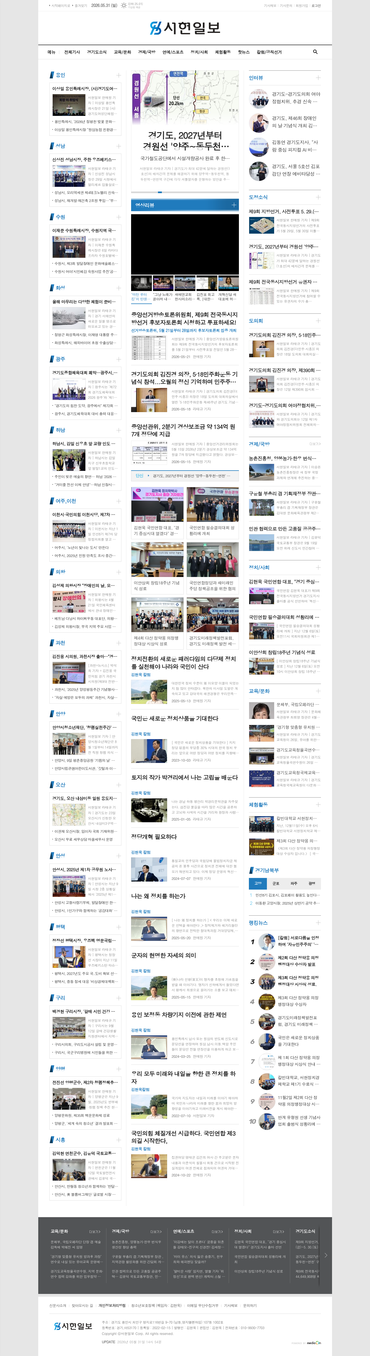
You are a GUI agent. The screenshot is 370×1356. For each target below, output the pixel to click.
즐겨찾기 (81, 5)
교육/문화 (122, 52)
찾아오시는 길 (82, 1306)
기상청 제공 (134, 7)
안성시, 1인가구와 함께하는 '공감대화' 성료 (86, 910)
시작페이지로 (61, 5)
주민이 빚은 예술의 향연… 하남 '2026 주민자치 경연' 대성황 (86, 476)
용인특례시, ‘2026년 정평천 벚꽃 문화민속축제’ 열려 (86, 121)
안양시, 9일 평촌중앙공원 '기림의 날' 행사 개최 (86, 760)
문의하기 (250, 1306)
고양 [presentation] (257, 883)
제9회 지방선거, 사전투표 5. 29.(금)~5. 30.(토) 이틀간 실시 (193, 472)
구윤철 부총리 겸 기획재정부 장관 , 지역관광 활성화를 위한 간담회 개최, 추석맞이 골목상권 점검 (137, 1259)
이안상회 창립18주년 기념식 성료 (258, 1271)
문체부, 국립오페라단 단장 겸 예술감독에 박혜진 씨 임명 (76, 1244)
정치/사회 (199, 52)
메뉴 (51, 52)
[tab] (258, 884)
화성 (60, 288)
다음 (326, 1255)
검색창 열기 (315, 52)
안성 (60, 855)
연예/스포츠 (172, 52)
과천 (60, 642)
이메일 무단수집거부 (203, 1306)
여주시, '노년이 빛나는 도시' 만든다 (82, 547)
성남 (60, 145)
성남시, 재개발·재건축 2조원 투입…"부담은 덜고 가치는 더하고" (86, 200)
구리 (60, 997)
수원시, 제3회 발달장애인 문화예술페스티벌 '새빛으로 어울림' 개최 (86, 263)
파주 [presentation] (293, 883)
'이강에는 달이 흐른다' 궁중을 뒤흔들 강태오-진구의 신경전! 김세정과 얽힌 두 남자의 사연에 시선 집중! (198, 1244)
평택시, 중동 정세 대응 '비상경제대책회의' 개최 (86, 981)
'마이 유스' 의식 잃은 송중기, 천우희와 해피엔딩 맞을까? (198, 1259)
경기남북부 (267, 870)
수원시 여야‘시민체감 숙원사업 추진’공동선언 (86, 271)
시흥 (60, 1139)
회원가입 (302, 5)
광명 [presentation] (311, 883)
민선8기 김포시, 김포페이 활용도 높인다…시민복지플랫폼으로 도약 (288, 895)
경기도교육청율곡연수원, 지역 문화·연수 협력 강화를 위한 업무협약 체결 (77, 1274)
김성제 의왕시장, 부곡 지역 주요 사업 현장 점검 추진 (86, 626)
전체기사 (72, 52)
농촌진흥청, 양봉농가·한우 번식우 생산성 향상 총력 (136, 1244)
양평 (60, 1068)
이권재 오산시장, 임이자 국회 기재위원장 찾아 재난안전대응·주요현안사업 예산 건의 (86, 831)
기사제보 (270, 5)
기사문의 (286, 5)
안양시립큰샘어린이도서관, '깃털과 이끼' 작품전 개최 (86, 768)
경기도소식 (97, 52)
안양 (60, 713)
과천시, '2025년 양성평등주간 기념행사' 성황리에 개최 (86, 689)
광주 (60, 359)
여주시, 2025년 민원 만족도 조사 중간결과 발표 (86, 555)
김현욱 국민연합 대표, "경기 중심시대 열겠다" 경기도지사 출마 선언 (260, 1244)
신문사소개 (57, 1306)
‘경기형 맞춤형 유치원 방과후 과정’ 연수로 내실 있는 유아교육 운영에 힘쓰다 (76, 1259)
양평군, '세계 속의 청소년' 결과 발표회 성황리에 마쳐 (86, 1123)
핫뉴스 (243, 52)
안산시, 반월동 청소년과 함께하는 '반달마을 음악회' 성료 (86, 1186)
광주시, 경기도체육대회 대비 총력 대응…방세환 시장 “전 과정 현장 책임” (86, 413)
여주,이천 (66, 500)
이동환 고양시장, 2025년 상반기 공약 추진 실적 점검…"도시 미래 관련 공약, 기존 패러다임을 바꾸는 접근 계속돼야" (288, 903)
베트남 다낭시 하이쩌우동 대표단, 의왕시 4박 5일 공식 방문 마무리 (86, 618)
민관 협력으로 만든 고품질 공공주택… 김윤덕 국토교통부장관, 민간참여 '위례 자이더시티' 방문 (138, 1274)
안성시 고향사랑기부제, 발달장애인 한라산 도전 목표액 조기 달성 (86, 902)
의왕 (60, 571)
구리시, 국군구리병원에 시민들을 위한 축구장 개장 (86, 1052)
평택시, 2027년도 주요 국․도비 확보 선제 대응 (86, 973)
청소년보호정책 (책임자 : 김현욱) (156, 1306)
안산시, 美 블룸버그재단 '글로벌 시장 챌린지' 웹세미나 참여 (86, 1194)
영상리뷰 (144, 205)
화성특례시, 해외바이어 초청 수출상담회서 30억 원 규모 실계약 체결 (86, 342)
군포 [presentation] (275, 883)
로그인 (316, 5)
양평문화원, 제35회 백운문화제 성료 (82, 1115)
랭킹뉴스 (258, 922)
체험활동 (223, 52)
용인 (60, 74)
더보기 (94, 1231)
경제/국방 (146, 52)
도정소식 (258, 197)
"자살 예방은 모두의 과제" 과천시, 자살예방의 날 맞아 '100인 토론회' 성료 (86, 697)
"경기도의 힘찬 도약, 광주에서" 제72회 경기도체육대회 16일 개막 (86, 405)
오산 (60, 784)
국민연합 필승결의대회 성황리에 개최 (260, 1259)
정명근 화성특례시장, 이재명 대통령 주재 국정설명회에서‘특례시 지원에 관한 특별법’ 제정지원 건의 (86, 334)
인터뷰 (256, 77)
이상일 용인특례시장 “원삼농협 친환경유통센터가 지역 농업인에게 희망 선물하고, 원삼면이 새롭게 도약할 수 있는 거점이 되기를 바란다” (86, 129)
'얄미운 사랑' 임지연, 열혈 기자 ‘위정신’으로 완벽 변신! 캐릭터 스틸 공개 (199, 1274)
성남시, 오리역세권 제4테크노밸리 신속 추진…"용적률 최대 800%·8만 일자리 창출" (86, 192)
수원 (60, 216)
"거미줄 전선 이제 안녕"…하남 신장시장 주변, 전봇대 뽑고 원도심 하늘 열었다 (86, 484)
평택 (60, 926)
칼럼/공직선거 (269, 52)
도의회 (256, 320)
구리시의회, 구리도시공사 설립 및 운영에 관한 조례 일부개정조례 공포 (86, 1044)
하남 (60, 430)
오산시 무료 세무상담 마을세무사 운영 (84, 839)
